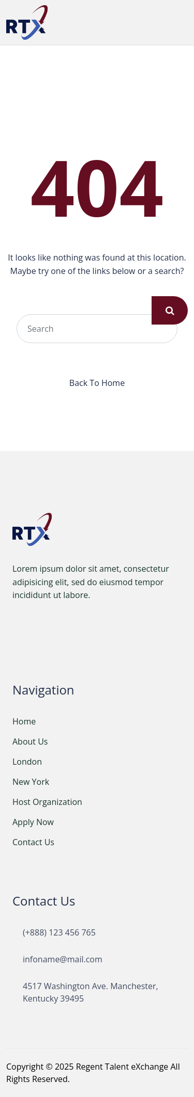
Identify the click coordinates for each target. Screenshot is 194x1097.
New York (30, 781)
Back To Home (97, 383)
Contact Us (33, 842)
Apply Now (33, 822)
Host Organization (47, 802)
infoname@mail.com (62, 959)
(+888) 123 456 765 (59, 932)
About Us (30, 741)
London (27, 761)
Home (24, 721)
